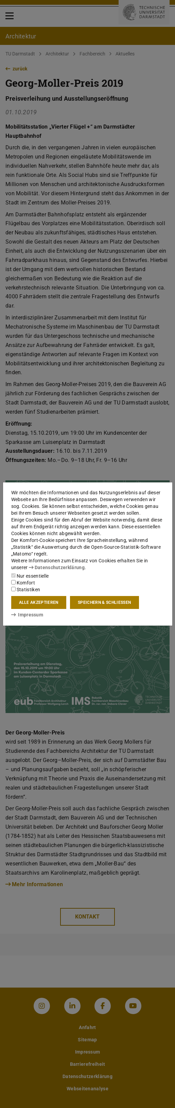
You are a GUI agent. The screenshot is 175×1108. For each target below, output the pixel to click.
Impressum (27, 614)
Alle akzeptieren (38, 602)
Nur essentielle (30, 576)
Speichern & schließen (104, 602)
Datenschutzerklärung (57, 567)
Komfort (23, 582)
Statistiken (25, 589)
